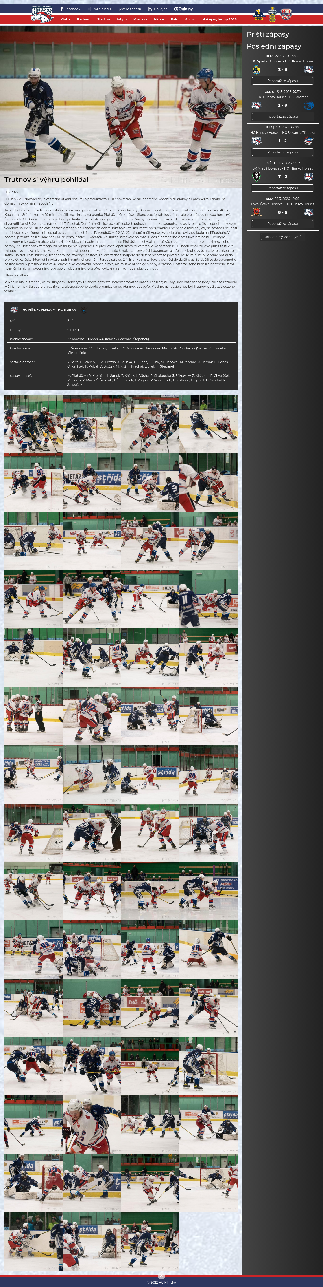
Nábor (159, 19)
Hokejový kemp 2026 (219, 19)
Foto (174, 19)
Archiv (190, 19)
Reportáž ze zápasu (282, 81)
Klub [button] (65, 19)
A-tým (122, 19)
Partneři (84, 19)
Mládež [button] (140, 19)
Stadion (103, 19)
